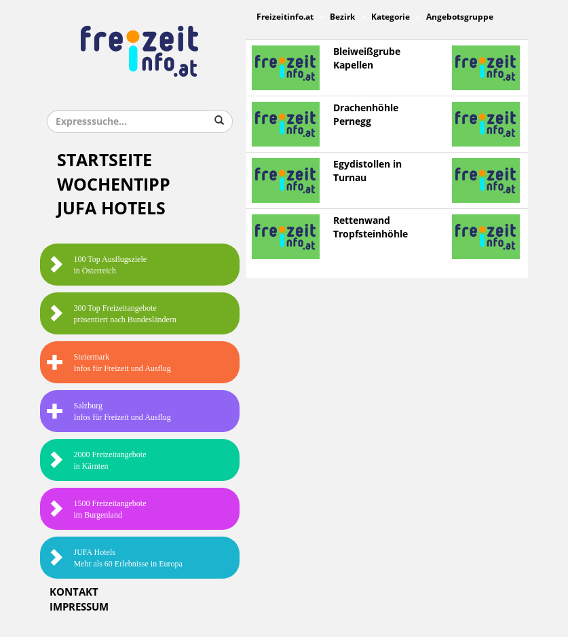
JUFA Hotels (111, 208)
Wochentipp (113, 185)
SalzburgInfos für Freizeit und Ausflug (109, 411)
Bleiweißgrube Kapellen (366, 58)
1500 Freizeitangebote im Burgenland (97, 509)
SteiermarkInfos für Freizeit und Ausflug (109, 362)
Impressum (79, 607)
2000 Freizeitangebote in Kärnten (97, 460)
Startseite (104, 160)
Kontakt (74, 592)
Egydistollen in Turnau (367, 171)
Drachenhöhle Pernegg (365, 115)
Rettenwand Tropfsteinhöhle (370, 227)
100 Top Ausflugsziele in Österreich (97, 264)
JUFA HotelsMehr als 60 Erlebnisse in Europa (115, 557)
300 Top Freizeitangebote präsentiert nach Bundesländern (111, 313)
